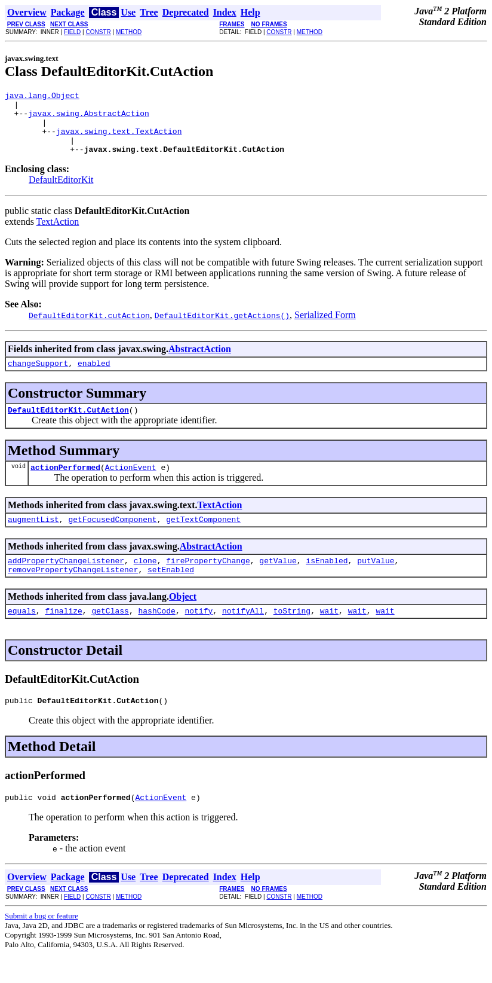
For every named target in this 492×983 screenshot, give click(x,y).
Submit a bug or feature (41, 944)
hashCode (156, 635)
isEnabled (327, 581)
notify (198, 635)
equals (22, 635)
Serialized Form (325, 327)
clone (145, 581)
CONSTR (97, 32)
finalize (63, 635)
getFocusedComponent (112, 538)
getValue (277, 581)
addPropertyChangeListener (66, 581)
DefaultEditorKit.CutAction (68, 425)
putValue (375, 581)
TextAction (57, 234)
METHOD (129, 32)
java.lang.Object (42, 96)
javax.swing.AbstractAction (88, 118)
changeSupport (38, 377)
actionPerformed (65, 485)
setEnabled (170, 592)
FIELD (72, 32)
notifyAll (243, 635)
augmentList (33, 538)
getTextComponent (203, 538)
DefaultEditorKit (61, 192)
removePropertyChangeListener (73, 592)
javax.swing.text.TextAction (119, 140)
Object (182, 620)
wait (329, 635)
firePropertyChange (208, 581)
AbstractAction (199, 361)
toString (291, 635)
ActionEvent (130, 485)
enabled (94, 377)
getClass (109, 635)
